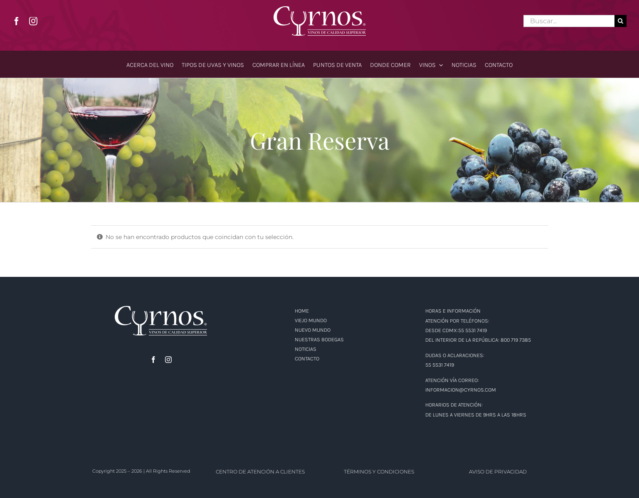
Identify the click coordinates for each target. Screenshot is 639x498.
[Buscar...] (568, 21)
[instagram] (33, 21)
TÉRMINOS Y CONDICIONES (379, 471)
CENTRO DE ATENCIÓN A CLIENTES (260, 471)
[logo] (320, 9)
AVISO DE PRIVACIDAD (498, 471)
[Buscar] (620, 21)
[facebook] (16, 21)
